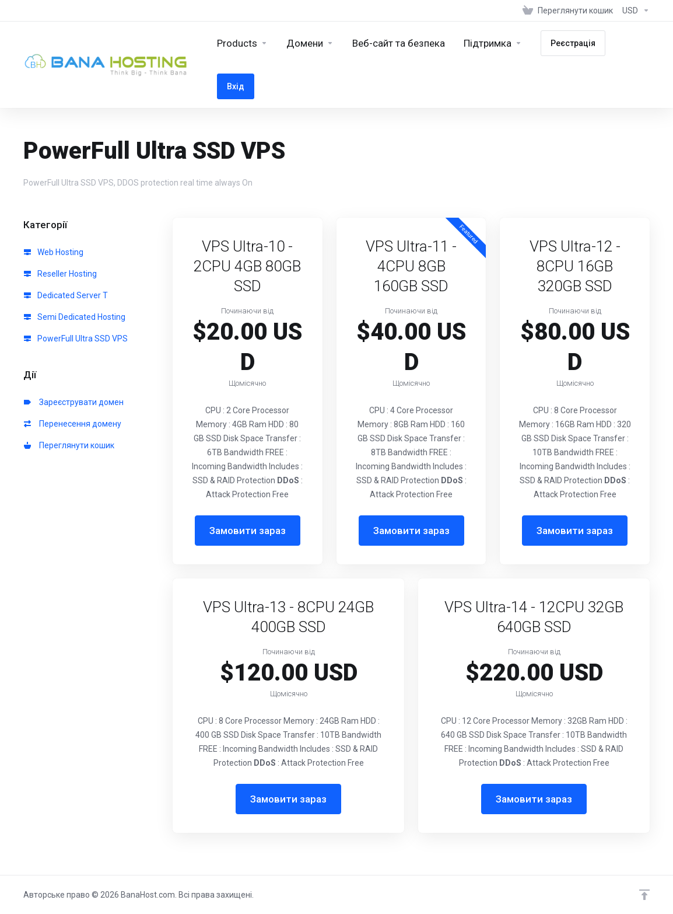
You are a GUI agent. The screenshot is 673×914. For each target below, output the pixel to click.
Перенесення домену (72, 423)
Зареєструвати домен (74, 402)
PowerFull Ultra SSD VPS (76, 338)
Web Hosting (53, 252)
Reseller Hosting (60, 273)
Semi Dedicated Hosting (74, 317)
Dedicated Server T (66, 295)
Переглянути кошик (69, 445)
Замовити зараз (247, 530)
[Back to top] (644, 895)
